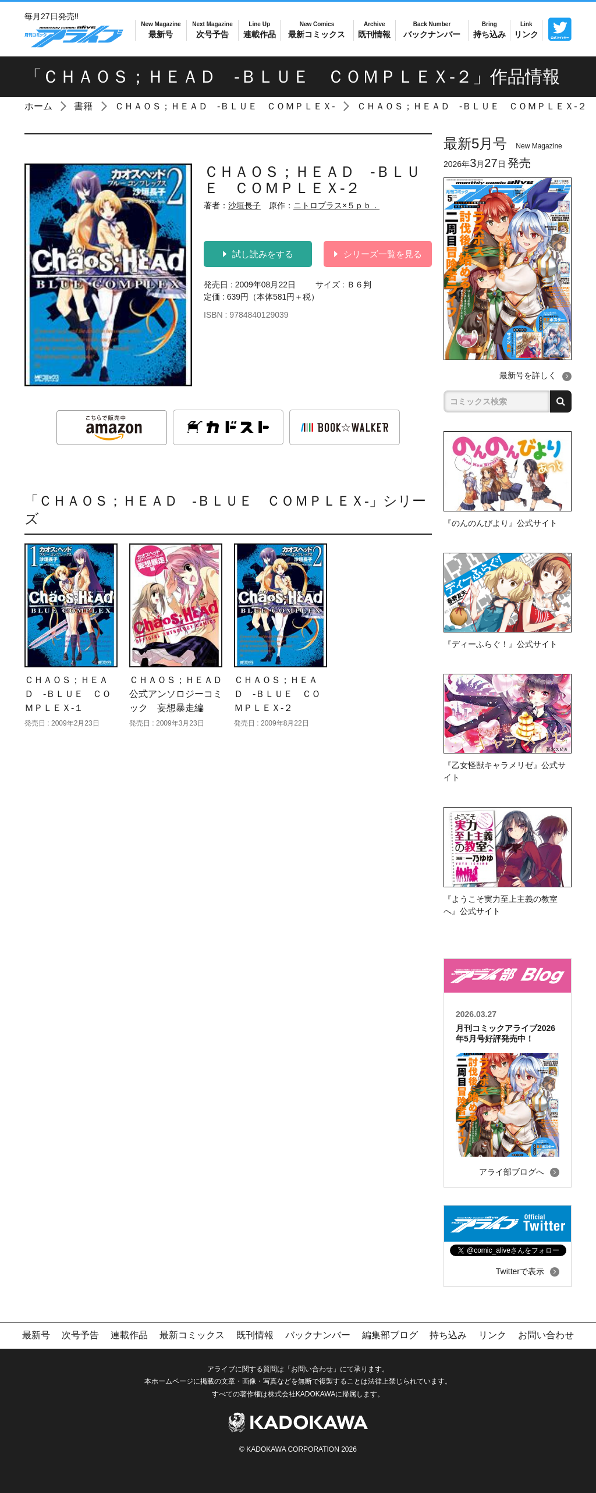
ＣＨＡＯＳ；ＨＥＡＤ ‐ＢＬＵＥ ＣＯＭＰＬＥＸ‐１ (67, 694)
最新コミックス (316, 29)
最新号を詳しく (527, 375)
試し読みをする (258, 254)
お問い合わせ (546, 1335)
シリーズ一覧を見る (378, 254)
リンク (526, 29)
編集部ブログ (390, 1335)
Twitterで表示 (520, 1271)
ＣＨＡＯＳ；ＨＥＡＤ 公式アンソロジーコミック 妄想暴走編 (180, 694)
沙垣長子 (244, 205)
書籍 (83, 106)
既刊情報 (374, 29)
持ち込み (489, 29)
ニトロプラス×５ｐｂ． (336, 205)
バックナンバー (431, 29)
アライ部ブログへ (511, 1171)
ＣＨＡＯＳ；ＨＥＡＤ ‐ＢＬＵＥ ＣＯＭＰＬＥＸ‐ (225, 106)
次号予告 (212, 29)
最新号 (160, 29)
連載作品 (259, 29)
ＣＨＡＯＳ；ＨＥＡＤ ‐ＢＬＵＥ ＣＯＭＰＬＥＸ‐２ (472, 106)
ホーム (38, 106)
